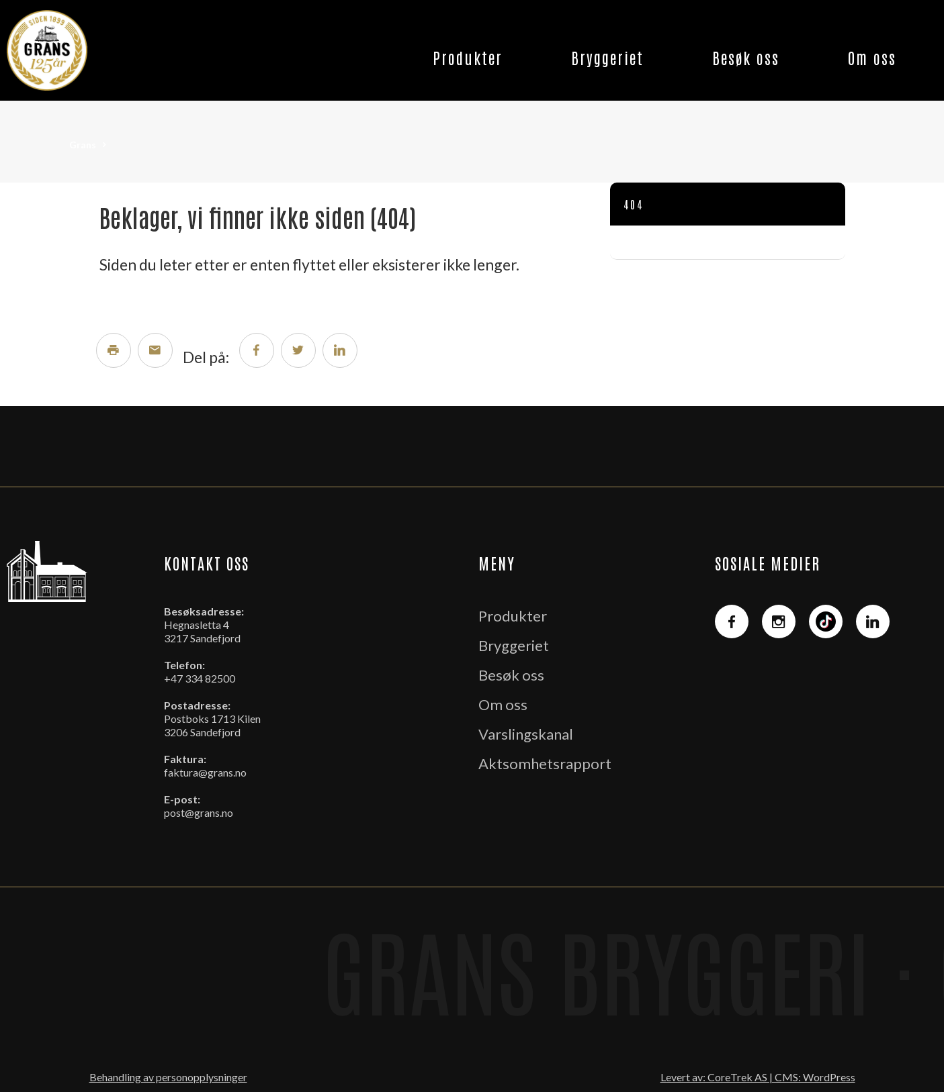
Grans (82, 144)
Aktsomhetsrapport (544, 763)
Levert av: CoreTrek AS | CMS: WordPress (757, 1077)
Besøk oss (745, 57)
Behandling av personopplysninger (168, 1077)
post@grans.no (198, 812)
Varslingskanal (525, 734)
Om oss (872, 57)
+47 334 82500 (199, 678)
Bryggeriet (607, 57)
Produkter (468, 57)
